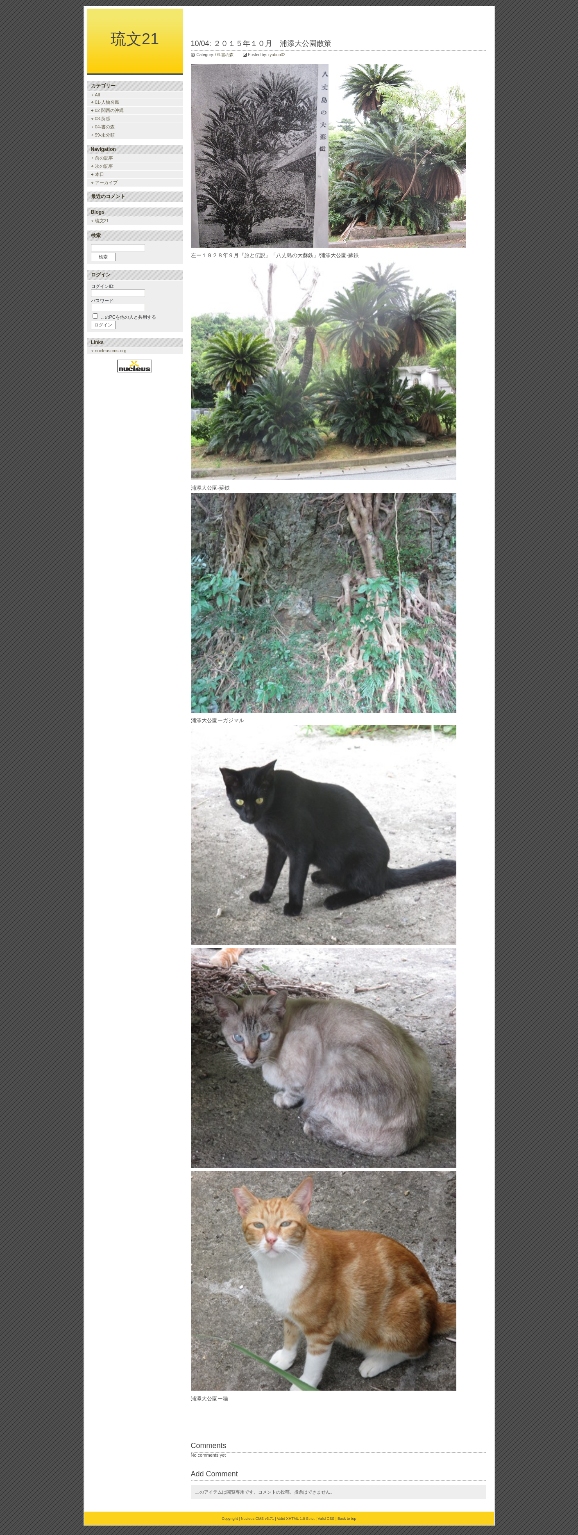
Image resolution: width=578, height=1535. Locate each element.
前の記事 (104, 157)
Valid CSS (325, 1519)
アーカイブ (106, 182)
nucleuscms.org (111, 350)
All (97, 94)
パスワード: (103, 300)
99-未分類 (105, 134)
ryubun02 (277, 54)
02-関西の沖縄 (109, 110)
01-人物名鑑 (107, 102)
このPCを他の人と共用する (128, 317)
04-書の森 (224, 54)
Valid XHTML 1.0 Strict (296, 1519)
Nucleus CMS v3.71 (257, 1519)
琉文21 (135, 39)
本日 (99, 174)
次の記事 (104, 166)
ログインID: (103, 286)
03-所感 (103, 118)
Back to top (347, 1519)
